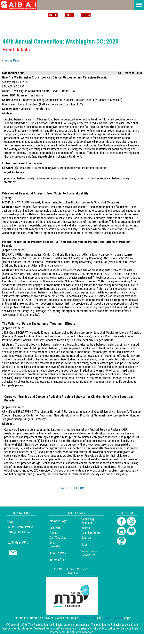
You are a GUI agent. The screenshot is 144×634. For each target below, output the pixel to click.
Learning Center (91, 533)
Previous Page (11, 60)
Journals (86, 537)
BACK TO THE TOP (72, 488)
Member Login (58, 521)
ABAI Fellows (58, 553)
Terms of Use (58, 560)
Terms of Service (113, 618)
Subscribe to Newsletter (89, 553)
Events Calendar (55, 544)
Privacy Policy (87, 618)
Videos (85, 528)
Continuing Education (87, 521)
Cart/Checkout (58, 537)
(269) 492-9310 (17, 542)
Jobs (84, 544)
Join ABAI (55, 528)
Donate (54, 533)
